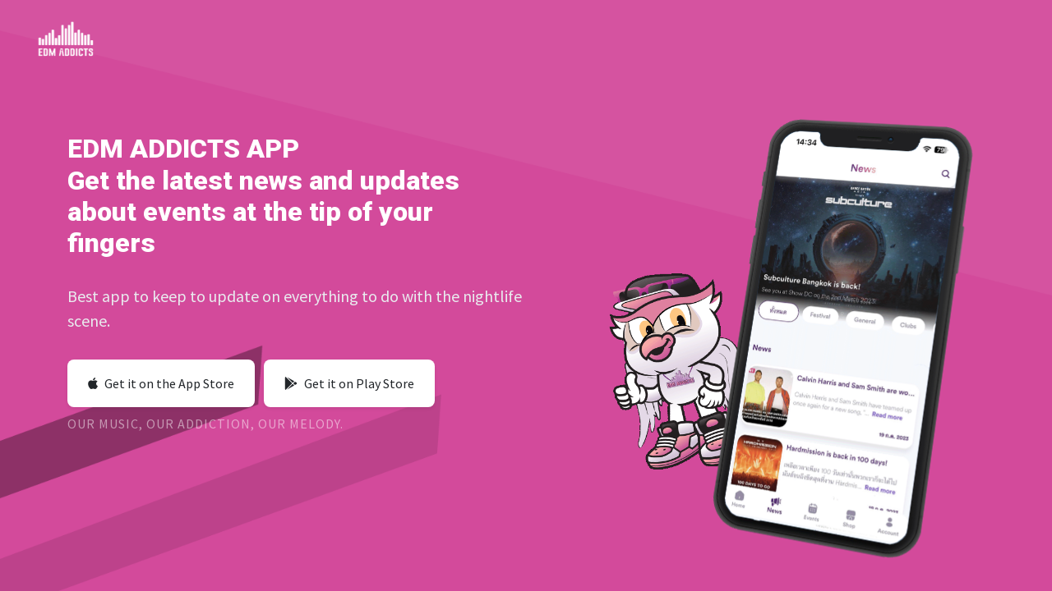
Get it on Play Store (349, 383)
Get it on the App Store (161, 383)
